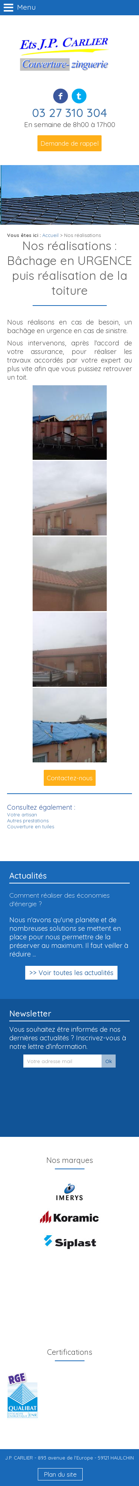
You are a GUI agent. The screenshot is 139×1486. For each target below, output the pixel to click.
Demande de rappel (69, 143)
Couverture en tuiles (30, 826)
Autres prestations (28, 820)
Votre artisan (22, 815)
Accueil (50, 235)
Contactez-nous (70, 778)
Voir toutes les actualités (76, 972)
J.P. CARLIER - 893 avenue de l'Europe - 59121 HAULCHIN (69, 1458)
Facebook (61, 95)
